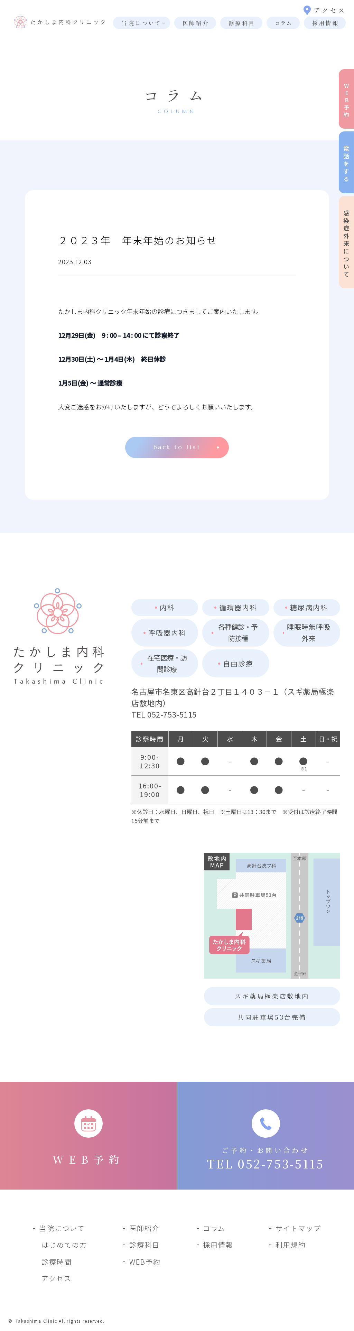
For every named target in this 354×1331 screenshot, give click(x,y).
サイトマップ (298, 1228)
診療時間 (56, 1262)
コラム (283, 23)
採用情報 (325, 23)
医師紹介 (196, 23)
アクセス (325, 10)
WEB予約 (145, 1262)
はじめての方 (64, 1245)
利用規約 (291, 1245)
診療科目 (242, 23)
